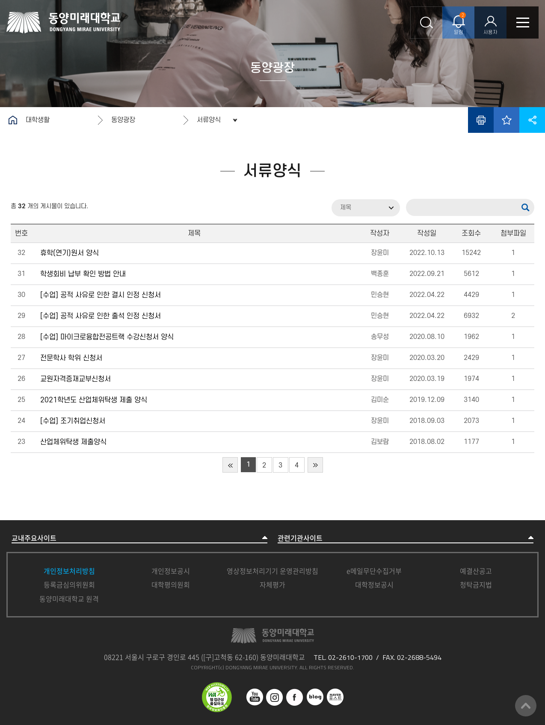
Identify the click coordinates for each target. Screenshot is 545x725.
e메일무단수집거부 (374, 571)
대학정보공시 (374, 584)
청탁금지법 (476, 584)
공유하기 (532, 120)
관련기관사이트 (300, 538)
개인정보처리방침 (69, 571)
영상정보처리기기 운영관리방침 (272, 571)
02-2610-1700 (350, 657)
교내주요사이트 (34, 538)
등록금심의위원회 (69, 584)
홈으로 (13, 120)
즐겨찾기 (506, 120)
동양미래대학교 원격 (69, 598)
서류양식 (209, 120)
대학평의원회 (170, 584)
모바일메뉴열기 (522, 22)
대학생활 (38, 120)
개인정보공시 (170, 571)
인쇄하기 (481, 120)
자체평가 (272, 584)
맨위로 (525, 705)
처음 (230, 465)
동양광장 (123, 120)
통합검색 (426, 22)
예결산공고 (476, 571)
